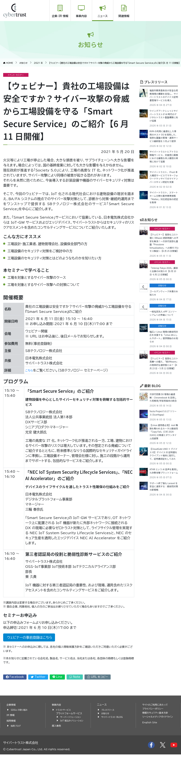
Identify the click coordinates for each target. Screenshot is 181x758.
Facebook (15, 677)
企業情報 (12, 704)
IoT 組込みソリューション (71, 722)
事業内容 (81, 16)
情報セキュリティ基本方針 (157, 712)
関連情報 (123, 16)
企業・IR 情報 (60, 16)
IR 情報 (11, 715)
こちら (30, 370)
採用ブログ (16, 726)
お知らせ (148, 270)
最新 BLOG (150, 480)
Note (74, 677)
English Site (151, 726)
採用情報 (12, 720)
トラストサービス (64, 710)
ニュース (103, 16)
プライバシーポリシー (154, 708)
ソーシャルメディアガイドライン (157, 718)
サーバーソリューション (72, 717)
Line (57, 677)
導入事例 (57, 729)
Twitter (38, 677)
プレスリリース (154, 81)
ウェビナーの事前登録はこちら (29, 637)
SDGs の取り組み (20, 710)
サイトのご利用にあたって (157, 704)
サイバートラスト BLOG (113, 717)
